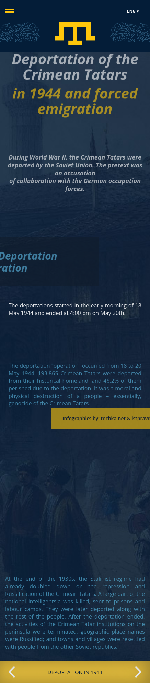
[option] (75, 672)
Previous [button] (12, 672)
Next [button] (138, 672)
